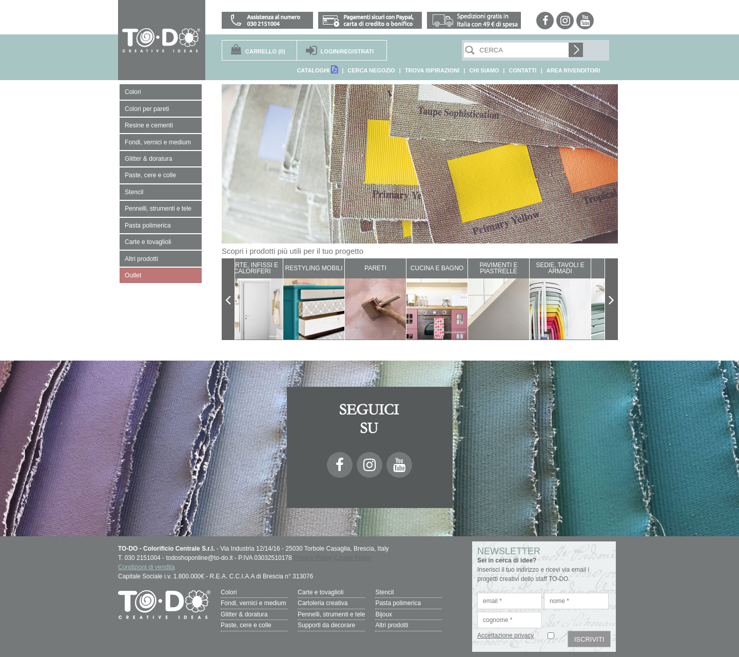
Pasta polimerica (398, 603)
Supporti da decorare (326, 624)
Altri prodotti (391, 624)
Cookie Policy (352, 557)
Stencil (384, 592)
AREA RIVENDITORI (573, 70)
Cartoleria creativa (322, 603)
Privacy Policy (313, 557)
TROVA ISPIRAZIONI (432, 70)
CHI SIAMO (484, 70)
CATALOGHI (317, 69)
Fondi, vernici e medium (253, 603)
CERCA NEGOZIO (371, 70)
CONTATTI (522, 70)
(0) (265, 51)
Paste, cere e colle (246, 624)
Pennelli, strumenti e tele (331, 613)
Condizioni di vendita (146, 567)
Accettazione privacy (505, 635)
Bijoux (383, 613)
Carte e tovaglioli (320, 592)
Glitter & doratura (244, 613)
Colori (229, 592)
